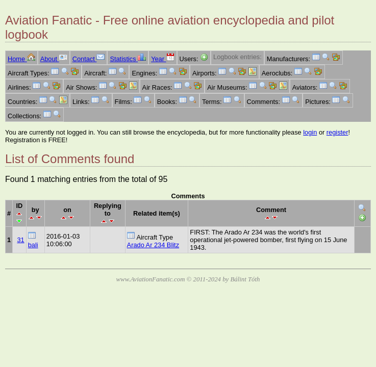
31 (20, 240)
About (53, 59)
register (337, 132)
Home (21, 59)
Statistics (128, 59)
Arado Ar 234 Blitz (153, 245)
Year (162, 59)
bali (33, 245)
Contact (88, 59)
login (310, 132)
